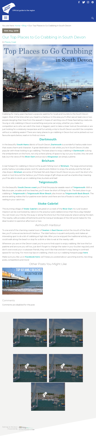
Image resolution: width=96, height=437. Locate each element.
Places (7, 42)
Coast (13, 42)
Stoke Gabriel (48, 203)
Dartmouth (48, 139)
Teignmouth (48, 182)
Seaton (45, 230)
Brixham (48, 160)
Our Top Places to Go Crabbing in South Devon (44, 37)
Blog (24, 26)
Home (17, 26)
